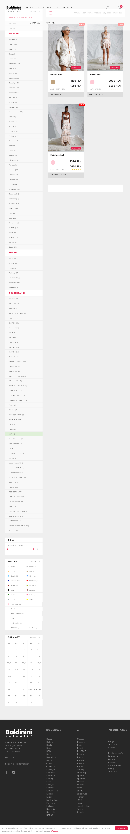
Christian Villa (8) (15, 381)
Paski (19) (12, 150)
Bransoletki (51, 757)
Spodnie (80, 775)
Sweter (80, 785)
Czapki (49, 763)
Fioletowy (32, 628)
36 (9, 656)
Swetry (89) (13, 208)
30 (9, 650)
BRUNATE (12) (14, 347)
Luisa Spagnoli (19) (16, 473)
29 (39, 643)
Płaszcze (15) (13, 160)
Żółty (30, 599)
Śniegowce (82, 794)
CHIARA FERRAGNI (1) (17, 376)
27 (24, 643)
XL (24, 689)
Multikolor (13, 595)
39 (16, 663)
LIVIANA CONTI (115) (16, 453)
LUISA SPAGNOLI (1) (16, 468)
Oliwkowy (32, 585)
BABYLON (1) (14, 323)
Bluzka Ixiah (56, 74)
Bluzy (48, 748)
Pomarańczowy (16, 614)
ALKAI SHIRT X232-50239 (57, 89)
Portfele (80, 760)
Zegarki (80, 812)
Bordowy (13, 585)
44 (16, 676)
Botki (48, 754)
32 (16, 650)
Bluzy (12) (12, 49)
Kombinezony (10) (16, 112)
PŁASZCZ (81, 751)
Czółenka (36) (14, 78)
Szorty (80, 791)
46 (31, 676)
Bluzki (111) (13, 44)
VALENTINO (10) (15, 521)
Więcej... (54, 831)
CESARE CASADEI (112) (17, 362)
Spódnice (81, 778)
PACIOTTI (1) (13, 482)
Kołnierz (50, 788)
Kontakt (51, 23)
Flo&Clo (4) (13, 405)
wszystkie (35, 562)
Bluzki (49, 745)
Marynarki (50, 803)
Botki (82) (12, 59)
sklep (29, 7)
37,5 (31, 656)
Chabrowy (32, 576)
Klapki (49, 782)
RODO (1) (12, 506)
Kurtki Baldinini (52, 800)
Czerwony (32, 581)
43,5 (9, 676)
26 (16, 643)
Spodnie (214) (14, 194)
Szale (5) (12, 213)
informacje (33, 23)
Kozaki (49, 797)
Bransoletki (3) (14, 64)
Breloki (49, 760)
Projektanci (64, 7)
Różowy (31, 595)
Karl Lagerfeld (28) (15, 444)
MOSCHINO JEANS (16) (17, 477)
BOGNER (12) (14, 342)
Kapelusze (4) (14, 92)
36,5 (16, 656)
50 (9, 683)
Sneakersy (81, 772)
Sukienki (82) (14, 203)
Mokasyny (50, 806)
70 (39, 689)
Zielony (12, 618)
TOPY (79, 800)
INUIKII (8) (12, 429)
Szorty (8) (12, 218)
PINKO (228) (13, 487)
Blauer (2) (12, 337)
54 (24, 683)
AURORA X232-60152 (58, 169)
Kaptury (49, 778)
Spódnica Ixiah (57, 155)
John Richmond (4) (16, 439)
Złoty (11, 571)
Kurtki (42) (13, 126)
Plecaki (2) (13, 155)
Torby (79, 803)
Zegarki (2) (13, 247)
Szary (11, 599)
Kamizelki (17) (14, 88)
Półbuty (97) (13, 175)
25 (9, 643)
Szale (79, 788)
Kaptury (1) (13, 97)
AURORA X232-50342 (96, 89)
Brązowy (32, 590)
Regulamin (113, 756)
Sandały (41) (13, 184)
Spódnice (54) (14, 199)
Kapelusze (50, 775)
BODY (49, 751)
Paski (79, 745)
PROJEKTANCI (17, 293)
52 (16, 683)
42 (24, 669)
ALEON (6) (13, 308)
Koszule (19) (13, 117)
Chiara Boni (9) (14, 371)
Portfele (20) (13, 170)
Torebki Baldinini (84, 806)
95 (39, 696)
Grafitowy (13, 609)
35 (31, 650)
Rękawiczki (82, 766)
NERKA (49, 815)
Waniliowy (13, 628)
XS (31, 683)
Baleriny (49, 739)
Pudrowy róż (14, 604)
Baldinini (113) (14, 328)
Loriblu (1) (12, 458)
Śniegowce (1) (14, 223)
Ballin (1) (12, 333)
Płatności (112, 759)
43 (39, 669)
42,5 (31, 669)
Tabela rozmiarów (116, 753)
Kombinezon (52, 791)
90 (31, 696)
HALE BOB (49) (15, 419)
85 (24, 696)
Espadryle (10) (14, 83)
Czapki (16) (13, 73)
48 (39, 676)
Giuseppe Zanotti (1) (16, 415)
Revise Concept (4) (16, 501)
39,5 (24, 663)
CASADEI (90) (14, 357)
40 (31, 663)
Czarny (12, 590)
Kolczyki (50, 785)
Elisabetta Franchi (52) (17, 395)
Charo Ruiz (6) (14, 366)
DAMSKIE (14, 34)
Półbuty (80, 763)
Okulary (80, 739)
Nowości (112, 747)
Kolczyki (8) (13, 107)
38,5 (9, 663)
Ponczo (80, 757)
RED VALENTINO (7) (16, 497)
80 (16, 696)
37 (24, 656)
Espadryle (50, 769)
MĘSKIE (13, 252)
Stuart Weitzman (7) (16, 516)
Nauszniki (50, 812)
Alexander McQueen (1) (17, 313)
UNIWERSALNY (31, 689)
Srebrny (31, 567)
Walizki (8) (13, 242)
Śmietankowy (15, 623)
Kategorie (44, 7)
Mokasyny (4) (14, 136)
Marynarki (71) (14, 131)
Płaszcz (80, 754)
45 (24, 676)
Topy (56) (12, 232)
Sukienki (81, 782)
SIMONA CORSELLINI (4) (18, 511)
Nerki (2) (12, 146)
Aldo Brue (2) (14, 304)
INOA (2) (12, 424)
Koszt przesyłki (114, 765)
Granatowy (14, 581)
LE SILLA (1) (13, 448)
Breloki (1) (12, 68)
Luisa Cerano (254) (16, 463)
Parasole (81, 742)
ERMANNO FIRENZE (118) (18, 400)
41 (9, 669)
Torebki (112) (13, 237)
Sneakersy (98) (14, 189)
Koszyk (111, 741)
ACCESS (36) (14, 299)
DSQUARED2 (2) (15, 390)
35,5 (38, 650)
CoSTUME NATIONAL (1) (18, 386)
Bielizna (49, 742)
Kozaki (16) (13, 121)
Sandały (80, 769)
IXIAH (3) (12, 434)
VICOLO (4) (13, 530)
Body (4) (12, 54)
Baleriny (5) (13, 39)
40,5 (39, 663)
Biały (11, 567)
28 (31, 643)
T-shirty (80, 797)
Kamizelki (50, 772)
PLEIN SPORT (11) (15, 492)
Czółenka (50, 766)
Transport (112, 762)
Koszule (49, 794)
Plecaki (80, 748)
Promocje (112, 744)
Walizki (80, 809)
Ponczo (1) (13, 165)
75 (9, 696)
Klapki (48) (13, 102)
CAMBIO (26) (14, 352)
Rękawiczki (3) (14, 179)
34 (24, 650)
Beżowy (31, 571)
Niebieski (13, 576)
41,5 (16, 669)
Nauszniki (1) (13, 141)
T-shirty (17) (13, 228)
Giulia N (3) (13, 410)
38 (39, 656)
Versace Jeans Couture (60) (19, 526)
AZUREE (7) (13, 318)
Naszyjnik (50, 809)
